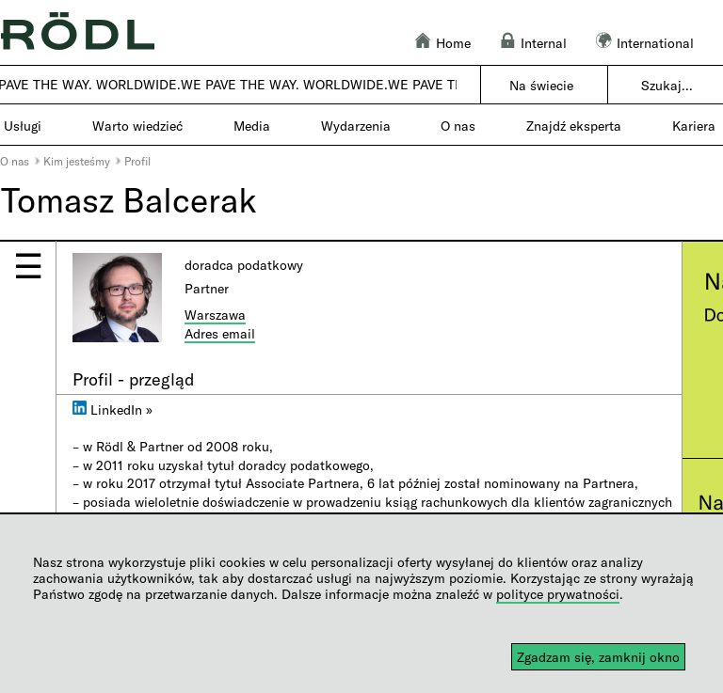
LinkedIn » (112, 409)
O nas (14, 160)
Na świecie (541, 85)
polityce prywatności (557, 594)
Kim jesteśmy (76, 160)
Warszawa (215, 315)
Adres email (220, 333)
